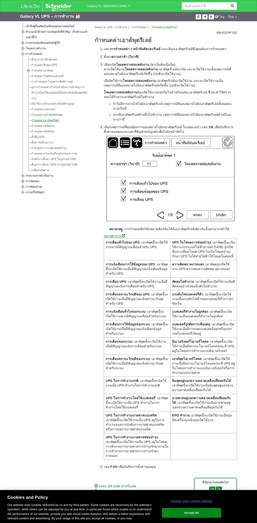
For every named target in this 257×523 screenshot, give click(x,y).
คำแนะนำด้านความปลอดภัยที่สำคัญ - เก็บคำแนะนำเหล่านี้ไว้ (57, 34)
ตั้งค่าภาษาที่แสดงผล (44, 59)
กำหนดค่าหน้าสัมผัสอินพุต (47, 114)
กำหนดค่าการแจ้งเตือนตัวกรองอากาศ (54, 153)
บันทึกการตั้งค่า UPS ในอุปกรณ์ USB (53, 159)
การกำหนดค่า (34, 54)
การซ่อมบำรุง (34, 186)
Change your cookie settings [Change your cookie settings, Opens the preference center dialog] (191, 501)
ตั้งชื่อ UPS (38, 137)
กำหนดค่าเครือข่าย (42, 126)
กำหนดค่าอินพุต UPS (44, 65)
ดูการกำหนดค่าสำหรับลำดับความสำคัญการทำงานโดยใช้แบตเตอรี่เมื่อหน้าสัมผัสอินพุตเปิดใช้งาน (60, 93)
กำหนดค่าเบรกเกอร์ (43, 109)
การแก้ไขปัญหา (35, 192)
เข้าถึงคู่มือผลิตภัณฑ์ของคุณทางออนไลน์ (50, 26)
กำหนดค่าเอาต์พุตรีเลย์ (45, 120)
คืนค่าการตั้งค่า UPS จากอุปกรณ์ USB (54, 164)
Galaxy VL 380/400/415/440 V (108, 6)
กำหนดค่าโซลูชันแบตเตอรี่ (47, 76)
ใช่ (212, 489)
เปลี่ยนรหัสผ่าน (40, 170)
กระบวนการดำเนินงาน (39, 175)
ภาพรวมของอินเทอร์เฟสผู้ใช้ (43, 43)
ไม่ (219, 489)
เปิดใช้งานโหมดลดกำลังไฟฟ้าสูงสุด (52, 103)
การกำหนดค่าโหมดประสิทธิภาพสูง (52, 81)
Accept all (191, 512)
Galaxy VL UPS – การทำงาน (47, 16)
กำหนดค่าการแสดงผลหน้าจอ (49, 148)
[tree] (54, 109)
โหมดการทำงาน (36, 48)
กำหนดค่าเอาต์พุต (42, 70)
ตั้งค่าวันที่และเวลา (42, 142)
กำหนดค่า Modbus (42, 131)
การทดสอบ (32, 181)
